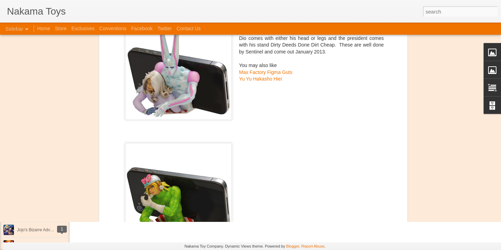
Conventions (112, 28)
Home (43, 28)
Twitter (164, 28)
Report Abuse (313, 246)
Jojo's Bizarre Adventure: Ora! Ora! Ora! (54, 229)
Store (60, 28)
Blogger (292, 246)
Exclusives (82, 28)
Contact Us (189, 28)
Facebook (141, 28)
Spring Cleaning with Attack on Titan (50, 183)
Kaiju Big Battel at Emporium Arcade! (51, 214)
